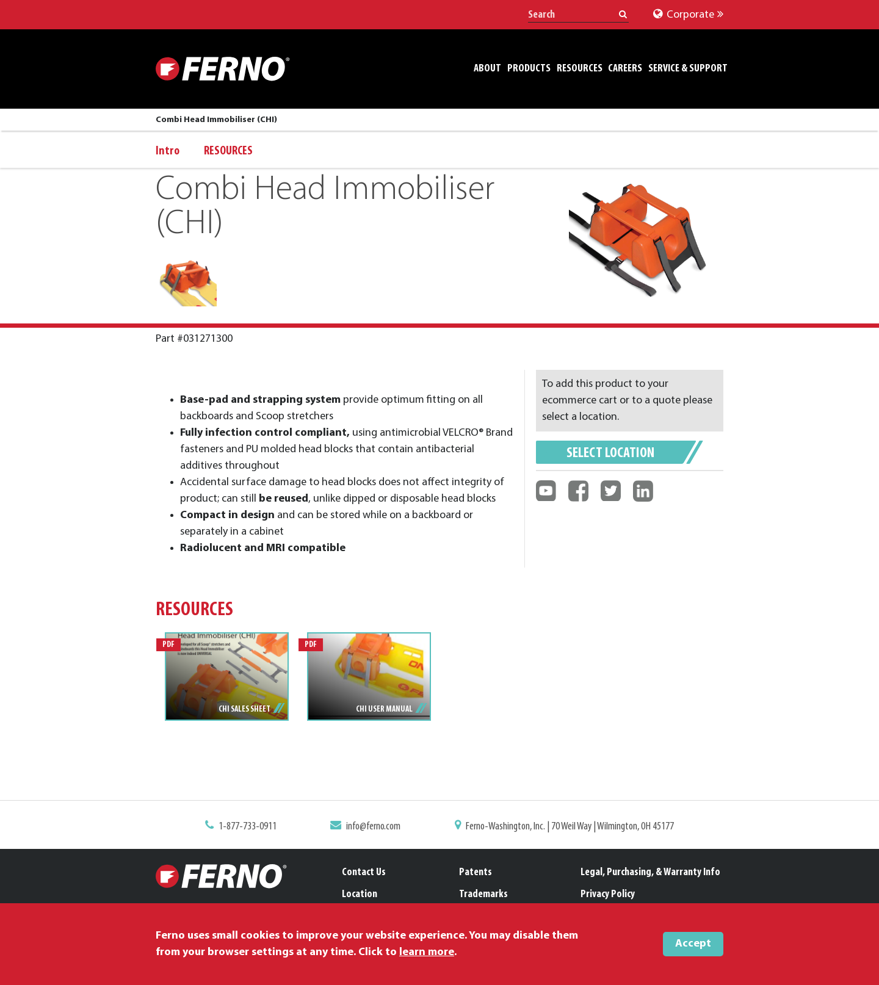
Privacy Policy (608, 894)
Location (359, 894)
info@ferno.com (376, 826)
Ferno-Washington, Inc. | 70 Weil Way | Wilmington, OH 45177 (565, 826)
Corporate (688, 15)
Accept (693, 944)
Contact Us (364, 872)
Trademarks (483, 894)
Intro (167, 151)
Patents (475, 872)
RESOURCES (228, 151)
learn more (426, 952)
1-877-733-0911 (254, 826)
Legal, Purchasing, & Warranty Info (650, 872)
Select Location (610, 453)
